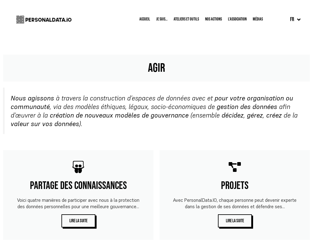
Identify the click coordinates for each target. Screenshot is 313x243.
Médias (258, 19)
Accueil (144, 19)
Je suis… (162, 19)
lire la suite (78, 221)
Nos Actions (213, 19)
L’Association (237, 19)
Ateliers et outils (186, 19)
